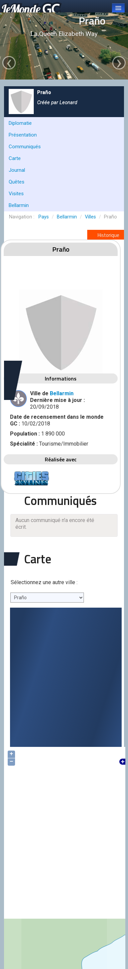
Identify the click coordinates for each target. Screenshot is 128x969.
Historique (105, 235)
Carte (15, 158)
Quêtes (16, 182)
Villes (90, 217)
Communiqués (25, 147)
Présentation (23, 135)
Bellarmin (19, 205)
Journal (17, 170)
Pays (43, 217)
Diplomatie (20, 123)
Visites (16, 194)
